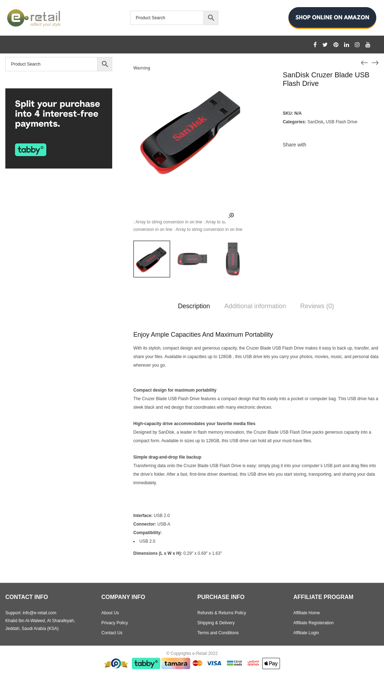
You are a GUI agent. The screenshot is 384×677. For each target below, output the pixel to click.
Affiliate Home (307, 612)
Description (194, 306)
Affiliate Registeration (314, 622)
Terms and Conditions (218, 632)
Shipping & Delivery (216, 622)
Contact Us (112, 632)
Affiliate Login (306, 632)
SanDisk (315, 121)
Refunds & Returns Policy (221, 612)
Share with (294, 145)
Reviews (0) (317, 306)
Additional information (255, 306)
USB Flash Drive (341, 121)
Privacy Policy (115, 622)
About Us (110, 612)
